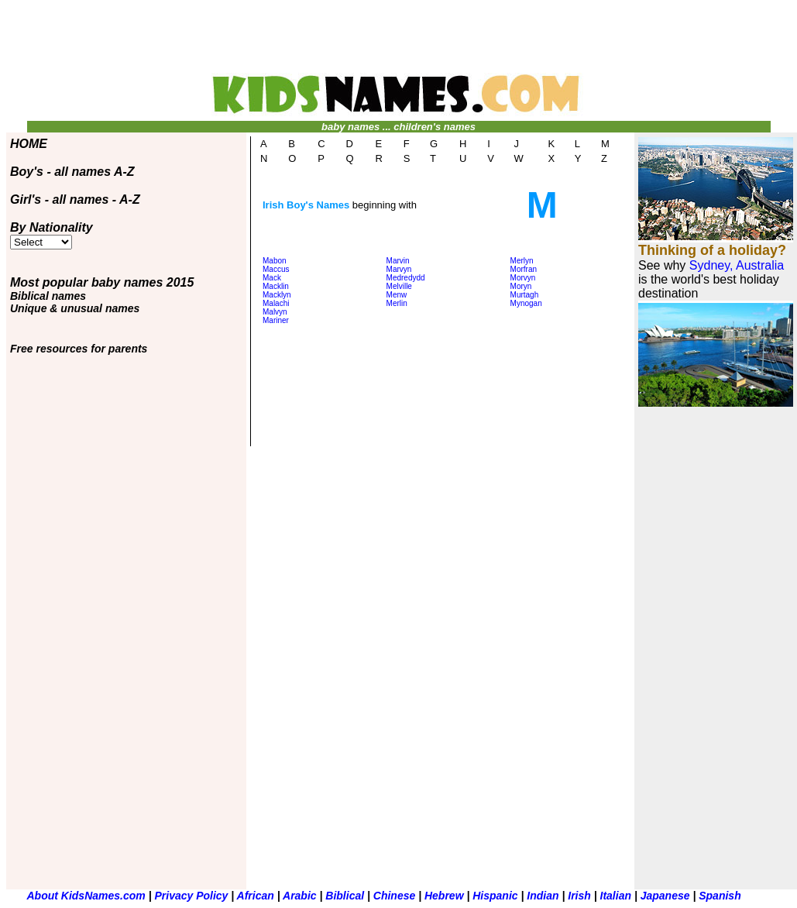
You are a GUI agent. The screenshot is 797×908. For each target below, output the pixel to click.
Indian (544, 895)
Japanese (665, 895)
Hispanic (496, 895)
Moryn (521, 286)
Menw (396, 295)
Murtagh (524, 295)
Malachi (276, 303)
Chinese (395, 895)
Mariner (276, 320)
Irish (580, 895)
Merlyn (522, 260)
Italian (617, 895)
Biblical (346, 895)
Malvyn (275, 312)
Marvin (398, 260)
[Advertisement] (399, 43)
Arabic (300, 895)
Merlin (396, 303)
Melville (399, 286)
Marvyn (399, 269)
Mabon (275, 260)
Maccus (276, 269)
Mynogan (526, 303)
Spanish (719, 895)
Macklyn (277, 295)
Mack (272, 277)
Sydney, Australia (736, 265)
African (255, 895)
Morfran (523, 269)
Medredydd (405, 277)
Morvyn (523, 277)
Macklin (276, 286)
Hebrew (445, 895)
